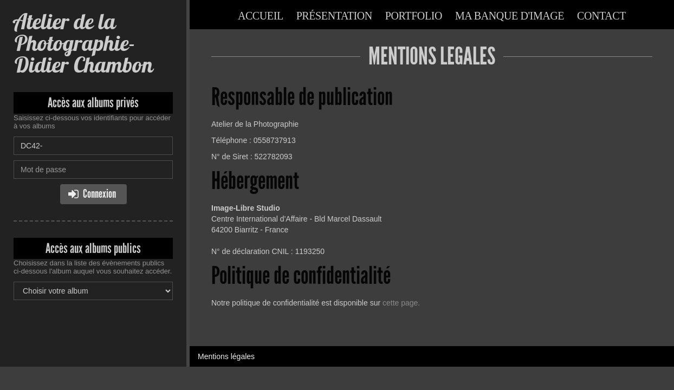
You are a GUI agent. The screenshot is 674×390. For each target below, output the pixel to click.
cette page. (401, 302)
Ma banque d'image (509, 16)
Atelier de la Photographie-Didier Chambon (83, 43)
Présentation (334, 16)
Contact (601, 16)
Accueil (260, 16)
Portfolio (413, 16)
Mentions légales (226, 356)
